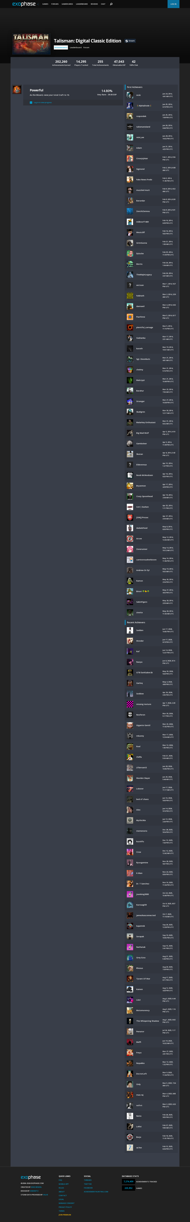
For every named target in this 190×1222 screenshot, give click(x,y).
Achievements (60, 47)
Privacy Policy (65, 1207)
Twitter (88, 1184)
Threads (88, 1180)
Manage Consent (67, 1203)
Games (45, 4)
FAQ (60, 1180)
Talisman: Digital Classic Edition (87, 40)
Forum (86, 47)
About (62, 1191)
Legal (61, 1199)
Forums (55, 4)
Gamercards (67, 4)
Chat (103, 4)
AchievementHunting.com (96, 1191)
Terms (62, 1211)
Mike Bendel (36, 1187)
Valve (45, 1194)
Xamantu (34, 1191)
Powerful (36, 90)
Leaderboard (82, 4)
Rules (61, 1188)
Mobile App (64, 1184)
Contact (63, 1195)
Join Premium (65, 1215)
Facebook (88, 1188)
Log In (173, 4)
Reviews (94, 4)
